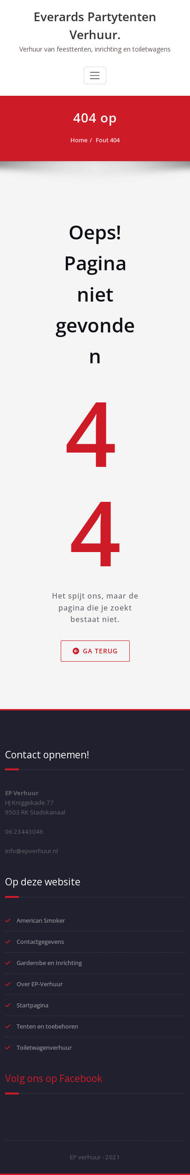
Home (78, 140)
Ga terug (95, 650)
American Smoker (41, 920)
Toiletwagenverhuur (44, 1047)
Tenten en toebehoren (47, 1026)
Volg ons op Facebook (53, 1078)
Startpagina (32, 1005)
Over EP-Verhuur (40, 984)
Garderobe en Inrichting (49, 963)
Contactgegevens (40, 941)
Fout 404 (108, 140)
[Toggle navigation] (95, 75)
